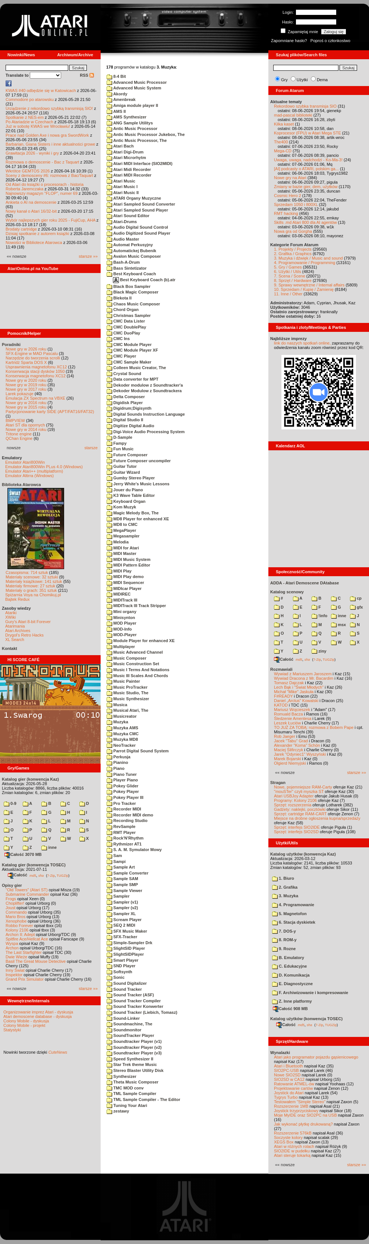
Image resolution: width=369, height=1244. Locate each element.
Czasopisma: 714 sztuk (27, 572)
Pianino (117, 762)
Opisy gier (12, 885)
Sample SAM (122, 878)
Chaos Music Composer (133, 304)
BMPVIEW (15, 420)
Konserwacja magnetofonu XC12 (36, 376)
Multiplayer (121, 646)
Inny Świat (15, 970)
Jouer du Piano (125, 490)
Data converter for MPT (132, 379)
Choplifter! (15, 903)
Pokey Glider (122, 786)
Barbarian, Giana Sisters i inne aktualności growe (50, 144)
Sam (114, 855)
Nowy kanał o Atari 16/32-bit (31, 211)
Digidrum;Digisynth (129, 408)
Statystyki (12, 1030)
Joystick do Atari (288, 1093)
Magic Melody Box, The (133, 513)
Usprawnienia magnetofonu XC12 (36, 367)
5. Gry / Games (288, 267)
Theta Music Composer (132, 1082)
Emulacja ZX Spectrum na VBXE (35, 398)
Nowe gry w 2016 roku (26, 402)
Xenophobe (16, 921)
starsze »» (88, 256)
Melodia (118, 542)
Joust (10, 907)
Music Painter (123, 681)
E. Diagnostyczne (292, 983)
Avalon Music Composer (134, 256)
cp (356, 598)
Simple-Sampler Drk (129, 942)
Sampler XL (121, 913)
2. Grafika (284, 887)
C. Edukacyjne (289, 966)
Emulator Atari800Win (25, 462)
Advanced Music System (134, 88)
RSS (87, 75)
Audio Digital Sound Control (137, 227)
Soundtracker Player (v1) (134, 1041)
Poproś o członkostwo (330, 40)
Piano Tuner (122, 774)
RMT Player (121, 832)
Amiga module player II (132, 105)
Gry (284, 79)
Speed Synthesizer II (130, 1059)
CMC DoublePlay (126, 327)
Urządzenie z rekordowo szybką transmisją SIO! (49, 108)
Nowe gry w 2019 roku (26, 385)
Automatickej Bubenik (131, 250)
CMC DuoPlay (123, 333)
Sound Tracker (124, 989)
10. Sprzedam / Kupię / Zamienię (304, 289)
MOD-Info (119, 629)
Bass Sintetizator (126, 268)
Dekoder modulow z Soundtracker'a (145, 385)
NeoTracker (121, 745)
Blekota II (119, 298)
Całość (17, 875)
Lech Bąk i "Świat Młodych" (299, 687)
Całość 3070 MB (23, 854)
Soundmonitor (124, 1030)
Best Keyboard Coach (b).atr (144, 279)
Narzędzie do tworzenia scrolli (33, 358)
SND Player (121, 966)
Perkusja (118, 757)
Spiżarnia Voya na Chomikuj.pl (33, 595)
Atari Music (121, 181)
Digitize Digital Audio (130, 425)
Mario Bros (15, 916)
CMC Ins (118, 338)
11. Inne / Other (288, 294)
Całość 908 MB (290, 1008)
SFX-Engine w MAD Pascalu (32, 353)
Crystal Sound (124, 373)
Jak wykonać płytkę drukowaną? (303, 1124)
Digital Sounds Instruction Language (146, 414)
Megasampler (123, 536)
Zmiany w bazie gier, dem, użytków (306, 186)
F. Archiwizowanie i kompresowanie (310, 992)
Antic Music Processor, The (137, 140)
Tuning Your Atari (127, 1105)
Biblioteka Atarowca (21, 484)
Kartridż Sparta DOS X (26, 362)
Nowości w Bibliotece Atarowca (34, 242)
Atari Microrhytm (126, 157)
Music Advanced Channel (135, 652)
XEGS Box (284, 1142)
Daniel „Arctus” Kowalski (296, 700)
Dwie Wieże (16, 957)
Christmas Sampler (129, 315)
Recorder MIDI (124, 809)
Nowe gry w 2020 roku (26, 380)
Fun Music (120, 449)
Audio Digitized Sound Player (138, 233)
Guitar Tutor (122, 466)
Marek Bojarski (287, 758)
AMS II (116, 111)
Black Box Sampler (129, 286)
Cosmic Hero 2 (287, 195)
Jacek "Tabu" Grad (291, 741)
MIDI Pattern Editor (128, 565)
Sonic (115, 977)
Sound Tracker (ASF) (130, 995)
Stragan (278, 782)
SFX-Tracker (122, 936)
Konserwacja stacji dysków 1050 (35, 371)
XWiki (10, 617)
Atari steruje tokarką (292, 1155)
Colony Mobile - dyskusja (26, 1021)
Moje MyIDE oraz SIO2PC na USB (305, 1115)
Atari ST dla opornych (25, 425)
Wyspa (12, 943)
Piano (115, 768)
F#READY (283, 696)
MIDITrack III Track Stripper (136, 605)
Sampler (118, 896)
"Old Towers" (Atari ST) (27, 890)
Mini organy (121, 611)
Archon (12, 948)
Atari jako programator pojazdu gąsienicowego (316, 1057)
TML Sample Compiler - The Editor (143, 1099)
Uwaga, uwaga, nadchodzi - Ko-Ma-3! (308, 160)
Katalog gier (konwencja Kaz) (30, 779)
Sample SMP (122, 884)
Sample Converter (127, 873)
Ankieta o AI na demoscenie (31, 202)
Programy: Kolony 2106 (295, 800)
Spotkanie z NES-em (25, 117)
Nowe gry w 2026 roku (26, 349)
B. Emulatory (288, 957)
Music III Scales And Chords (137, 675)
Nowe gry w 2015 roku (26, 407)
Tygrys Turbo (286, 1097)
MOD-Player (121, 634)
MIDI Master (121, 553)
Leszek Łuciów (287, 723)
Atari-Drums (122, 221)
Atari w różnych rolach (294, 1146)
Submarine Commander (27, 894)
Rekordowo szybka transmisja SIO (305, 106)
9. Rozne (284, 948)
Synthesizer (121, 1076)
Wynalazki (280, 1052)
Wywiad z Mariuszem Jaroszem (303, 674)
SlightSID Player (126, 948)
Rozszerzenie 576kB (293, 1133)
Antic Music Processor (132, 128)
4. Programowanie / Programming (304, 262)
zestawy (118, 1111)
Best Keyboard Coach (131, 274)
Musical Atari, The (127, 710)
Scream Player (124, 919)
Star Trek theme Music (132, 1064)
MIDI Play (119, 571)
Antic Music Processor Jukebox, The (146, 134)
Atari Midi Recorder (129, 169)
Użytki (302, 79)
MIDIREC (119, 594)
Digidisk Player (125, 402)
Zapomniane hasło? (289, 40)
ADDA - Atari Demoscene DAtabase (304, 583)
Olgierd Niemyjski (290, 763)
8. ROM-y (284, 939)
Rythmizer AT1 (124, 844)
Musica (117, 704)
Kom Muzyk (121, 507)
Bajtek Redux (17, 599)
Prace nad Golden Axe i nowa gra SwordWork (47, 135)
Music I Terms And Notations (138, 669)
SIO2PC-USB (286, 1070)
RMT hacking (286, 213)
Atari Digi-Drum (125, 152)
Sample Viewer (124, 890)
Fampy (117, 443)
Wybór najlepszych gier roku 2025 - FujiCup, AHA (50, 220)
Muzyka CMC (123, 734)
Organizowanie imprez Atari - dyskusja (38, 1012)
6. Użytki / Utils (287, 271)
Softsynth (119, 972)
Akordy (117, 94)
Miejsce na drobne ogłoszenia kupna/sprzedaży (317, 818)
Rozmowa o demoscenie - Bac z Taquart (42, 162)
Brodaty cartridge (21, 229)
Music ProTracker (127, 687)
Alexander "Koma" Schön (297, 745)
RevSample (121, 826)
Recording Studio (127, 820)
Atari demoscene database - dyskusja (37, 1016)
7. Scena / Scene (289, 276)
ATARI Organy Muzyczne (134, 198)
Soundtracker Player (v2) (134, 1047)
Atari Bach (120, 146)
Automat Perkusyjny (130, 244)
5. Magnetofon (289, 913)
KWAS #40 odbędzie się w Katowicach (41, 90)
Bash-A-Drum (123, 262)
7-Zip (51, 875)
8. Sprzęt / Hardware (293, 280)
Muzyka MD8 (122, 739)
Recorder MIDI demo (130, 815)
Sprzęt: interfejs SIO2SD (296, 831)
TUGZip (63, 875)
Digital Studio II (125, 420)
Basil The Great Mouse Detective (36, 961)
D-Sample (119, 437)
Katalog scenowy (287, 592)
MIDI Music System (129, 559)
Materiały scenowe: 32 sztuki (32, 577)
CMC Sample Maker (129, 362)
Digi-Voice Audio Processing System (145, 431)
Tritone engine (19, 434)
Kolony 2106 (17, 930)
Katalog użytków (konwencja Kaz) (303, 854)
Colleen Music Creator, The (136, 367)
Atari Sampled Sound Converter (141, 204)
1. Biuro (283, 878)
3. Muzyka (285, 896)
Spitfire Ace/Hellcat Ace (27, 939)
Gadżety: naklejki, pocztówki (299, 809)
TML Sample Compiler (131, 1093)
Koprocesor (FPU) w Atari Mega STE (307, 133)
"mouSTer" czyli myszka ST (299, 791)
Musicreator (121, 716)
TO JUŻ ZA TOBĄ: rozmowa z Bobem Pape (313, 727)
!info (319, 615)
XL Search (14, 639)
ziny (319, 651)
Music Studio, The (127, 693)
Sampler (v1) (122, 902)
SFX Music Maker (127, 931)
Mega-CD (282, 151)
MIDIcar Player (124, 588)
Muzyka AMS (122, 728)
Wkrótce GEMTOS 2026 (28, 171)
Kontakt (9, 648)
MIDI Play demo (125, 576)
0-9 (10, 803)
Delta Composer (126, 396)
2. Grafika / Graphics (293, 253)
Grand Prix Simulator (25, 979)
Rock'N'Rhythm (125, 838)
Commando (16, 912)
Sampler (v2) (122, 907)
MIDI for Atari (123, 548)
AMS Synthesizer (126, 117)
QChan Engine (19, 438)
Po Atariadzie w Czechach (29, 122)
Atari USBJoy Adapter (293, 796)
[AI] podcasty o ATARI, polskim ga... (306, 168)
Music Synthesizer (128, 698)
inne (49, 847)
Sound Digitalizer (127, 983)
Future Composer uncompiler (139, 460)
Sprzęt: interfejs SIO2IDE (297, 827)
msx (338, 624)
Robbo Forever (19, 925)
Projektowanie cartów (293, 1088)
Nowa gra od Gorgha (293, 231)
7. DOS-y (284, 931)
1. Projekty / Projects (293, 249)
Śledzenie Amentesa (292, 718)
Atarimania (15, 626)
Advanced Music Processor (137, 82)
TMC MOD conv (125, 1088)
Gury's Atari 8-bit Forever (28, 621)
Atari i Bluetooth (288, 1066)
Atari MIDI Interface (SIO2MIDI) (140, 163)
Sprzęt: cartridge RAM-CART (300, 814)
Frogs (11, 898)
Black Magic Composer (132, 292)
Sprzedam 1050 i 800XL (296, 204)
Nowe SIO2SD (287, 1075)
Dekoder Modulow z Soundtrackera (144, 390)
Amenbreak (121, 99)
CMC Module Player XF (132, 350)
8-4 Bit (116, 76)
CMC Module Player (129, 344)
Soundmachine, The (129, 1024)
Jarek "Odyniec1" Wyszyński (300, 754)
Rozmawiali (281, 669)
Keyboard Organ (126, 501)
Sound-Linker (123, 1018)
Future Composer (127, 455)
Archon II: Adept (21, 934)
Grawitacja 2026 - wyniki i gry (32, 153)
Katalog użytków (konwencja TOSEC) (306, 1018)
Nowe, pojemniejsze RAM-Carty (303, 787)
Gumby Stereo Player (131, 478)
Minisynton (121, 617)
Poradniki (11, 344)
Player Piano (122, 780)
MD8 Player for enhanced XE (138, 519)
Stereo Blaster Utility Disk (135, 1070)
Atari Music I (122, 186)
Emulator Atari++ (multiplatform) (34, 471)
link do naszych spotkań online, (302, 343)
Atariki (11, 612)
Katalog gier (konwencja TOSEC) (34, 865)
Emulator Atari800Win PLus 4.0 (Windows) (44, 466)
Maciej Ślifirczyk (288, 750)
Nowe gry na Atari (290, 177)
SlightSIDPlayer (125, 954)
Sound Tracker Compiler (134, 1001)
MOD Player (121, 623)
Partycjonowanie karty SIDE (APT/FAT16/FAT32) (50, 411)
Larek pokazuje (20, 393)
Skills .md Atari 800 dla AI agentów (305, 222)
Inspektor (14, 974)
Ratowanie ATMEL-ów (294, 1084)
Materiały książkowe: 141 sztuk (34, 581)
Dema (322, 79)
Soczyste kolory (288, 1137)
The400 (281, 142)
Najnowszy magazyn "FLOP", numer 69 (42, 193)
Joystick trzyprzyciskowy (296, 1110)
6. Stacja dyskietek (293, 922)
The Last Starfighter (24, 952)
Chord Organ (123, 309)
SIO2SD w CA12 (289, 1079)
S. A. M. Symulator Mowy (134, 849)
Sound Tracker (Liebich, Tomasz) (142, 1012)
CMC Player (121, 356)
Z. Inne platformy (292, 1001)
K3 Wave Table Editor (131, 495)
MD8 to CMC (122, 524)
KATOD (281, 705)
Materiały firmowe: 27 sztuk (30, 586)
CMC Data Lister (126, 321)
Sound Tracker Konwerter (135, 1006)
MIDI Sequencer (125, 582)
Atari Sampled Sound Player (137, 210)
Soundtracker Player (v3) (134, 1053)
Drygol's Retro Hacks (24, 635)
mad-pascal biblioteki (293, 115)
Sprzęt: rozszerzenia (292, 805)
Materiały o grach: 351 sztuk (31, 590)
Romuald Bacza (288, 714)
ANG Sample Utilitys (130, 123)
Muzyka (117, 722)
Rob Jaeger (284, 736)
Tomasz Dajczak (289, 682)
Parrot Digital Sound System (138, 751)
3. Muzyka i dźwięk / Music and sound (308, 258)
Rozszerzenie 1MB (291, 1106)
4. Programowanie (293, 904)
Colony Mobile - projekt (24, 1025)
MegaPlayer (121, 530)
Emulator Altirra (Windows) (29, 475)
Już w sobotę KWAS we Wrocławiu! (38, 126)
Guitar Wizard (123, 472)
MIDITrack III (122, 600)
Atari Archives (17, 630)
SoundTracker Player (130, 1035)
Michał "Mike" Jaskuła (293, 691)
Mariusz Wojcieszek (292, 709)
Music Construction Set (133, 663)
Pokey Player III (125, 797)
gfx (356, 607)
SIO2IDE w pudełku (292, 1151)
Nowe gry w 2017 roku (26, 389)
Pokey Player (123, 791)
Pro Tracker (121, 803)
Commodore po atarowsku (30, 99)
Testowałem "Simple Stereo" (299, 1101)
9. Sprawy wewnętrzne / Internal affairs (309, 285)
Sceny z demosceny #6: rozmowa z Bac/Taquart (49, 175)
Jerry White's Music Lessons (138, 484)
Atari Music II (123, 192)
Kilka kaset (284, 124)
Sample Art (121, 867)
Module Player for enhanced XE (141, 640)
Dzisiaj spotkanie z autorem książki (37, 233)
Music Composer (126, 658)
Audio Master (123, 239)
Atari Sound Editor (128, 215)
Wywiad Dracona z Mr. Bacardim (303, 678)
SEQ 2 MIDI (121, 925)
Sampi (116, 861)
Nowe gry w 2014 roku (26, 429)
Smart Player (122, 960)
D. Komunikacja (291, 975)
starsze (91, 447)
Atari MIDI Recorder (129, 175)
